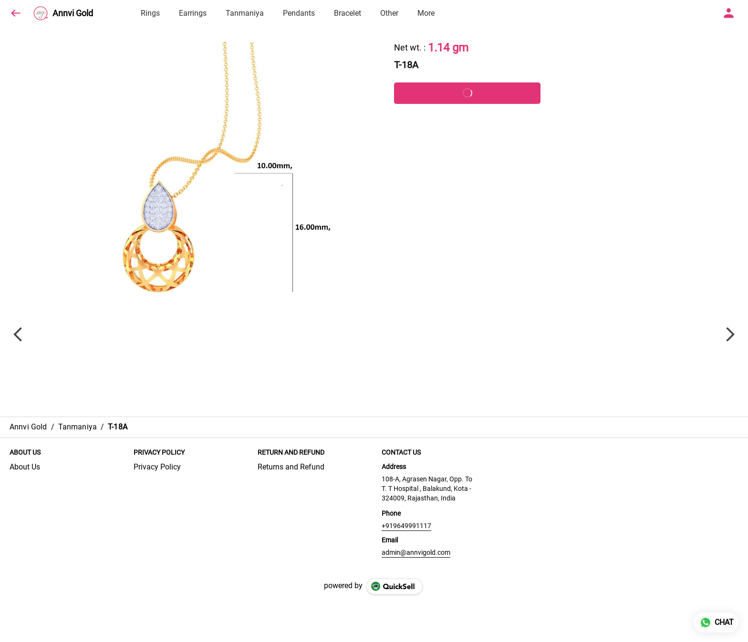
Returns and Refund (291, 466)
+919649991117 (406, 526)
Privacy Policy (157, 466)
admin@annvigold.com (416, 552)
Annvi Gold (72, 13)
